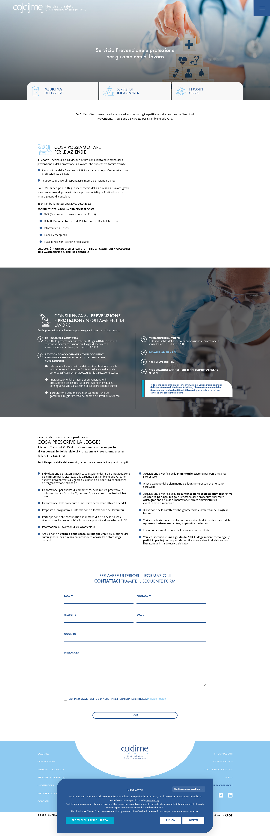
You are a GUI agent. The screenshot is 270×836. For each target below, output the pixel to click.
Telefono (70, 615)
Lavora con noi (222, 761)
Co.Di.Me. (43, 753)
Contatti (43, 801)
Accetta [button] (193, 820)
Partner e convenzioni (52, 793)
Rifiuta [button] (170, 820)
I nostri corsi (46, 785)
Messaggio (71, 652)
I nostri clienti (223, 753)
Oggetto (70, 633)
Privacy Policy (156, 699)
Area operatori (222, 785)
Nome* (68, 596)
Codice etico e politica (218, 769)
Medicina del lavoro (51, 769)
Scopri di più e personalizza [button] (90, 820)
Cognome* (143, 596)
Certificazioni (46, 761)
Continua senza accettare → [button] (188, 789)
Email (140, 615)
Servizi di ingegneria (51, 777)
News (228, 777)
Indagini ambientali (163, 352)
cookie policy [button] (152, 800)
